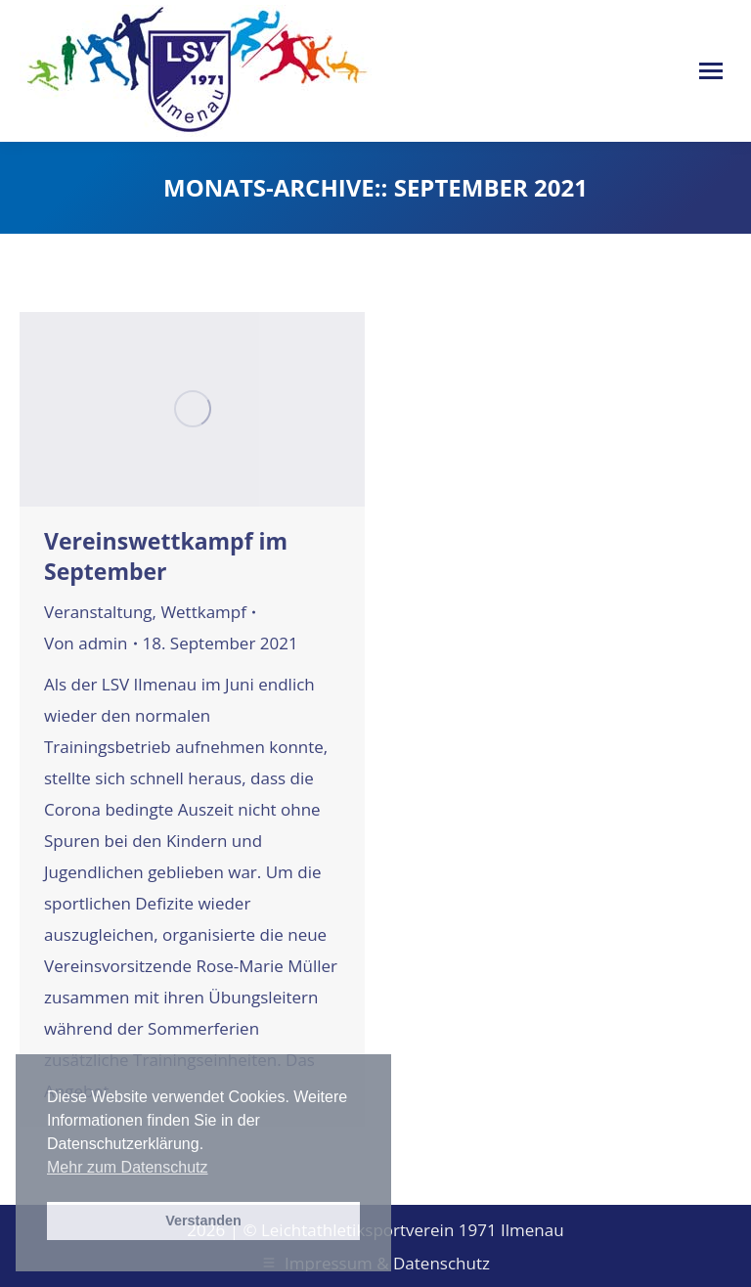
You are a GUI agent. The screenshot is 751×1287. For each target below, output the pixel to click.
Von (86, 643)
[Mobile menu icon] (710, 71)
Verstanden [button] (203, 1220)
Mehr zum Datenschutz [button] (127, 1167)
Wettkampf (203, 611)
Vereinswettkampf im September (165, 556)
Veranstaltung (98, 611)
